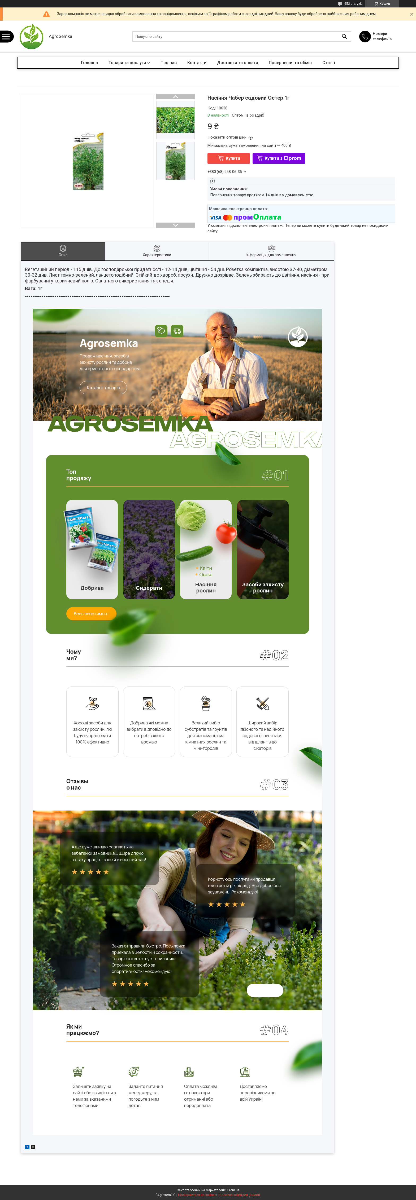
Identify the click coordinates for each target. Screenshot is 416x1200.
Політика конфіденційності (239, 1195)
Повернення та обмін (290, 62)
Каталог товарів (103, 388)
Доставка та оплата (237, 62)
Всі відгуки (265, 990)
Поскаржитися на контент (197, 1195)
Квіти (206, 568)
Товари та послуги (127, 62)
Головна (89, 62)
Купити (233, 158)
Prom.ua (233, 1190)
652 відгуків (353, 4)
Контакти (196, 62)
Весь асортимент (91, 614)
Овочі (206, 574)
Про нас (169, 62)
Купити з (283, 158)
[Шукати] (344, 37)
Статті (328, 62)
